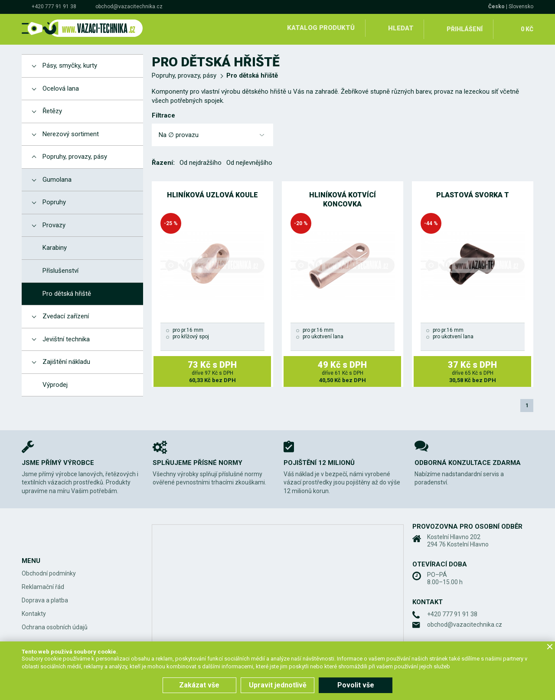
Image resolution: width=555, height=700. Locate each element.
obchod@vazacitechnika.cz (129, 6)
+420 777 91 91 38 (54, 6)
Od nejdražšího (201, 160)
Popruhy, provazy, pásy (184, 73)
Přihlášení (464, 28)
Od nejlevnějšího (249, 160)
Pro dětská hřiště (252, 73)
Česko (496, 6)
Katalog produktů (320, 28)
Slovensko (521, 6)
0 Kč (526, 28)
